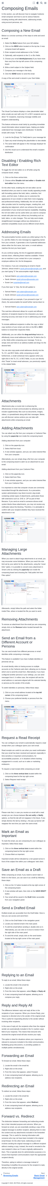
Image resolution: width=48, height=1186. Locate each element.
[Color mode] (38, 3)
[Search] (41, 3)
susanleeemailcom (21, 282)
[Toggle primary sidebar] (3, 3)
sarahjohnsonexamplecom (31, 269)
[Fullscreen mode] (34, 3)
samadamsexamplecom (27, 276)
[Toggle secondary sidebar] (45, 3)
